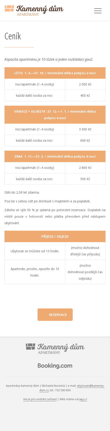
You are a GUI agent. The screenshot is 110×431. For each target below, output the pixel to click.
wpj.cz (83, 399)
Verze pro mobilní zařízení (40, 399)
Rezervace (58, 315)
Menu (97, 11)
